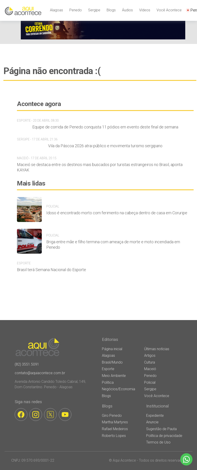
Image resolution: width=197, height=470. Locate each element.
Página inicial (112, 349)
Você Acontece (169, 10)
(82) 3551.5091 (27, 364)
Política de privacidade (164, 436)
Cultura (149, 362)
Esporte (108, 369)
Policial (149, 382)
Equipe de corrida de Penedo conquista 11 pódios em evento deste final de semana (105, 127)
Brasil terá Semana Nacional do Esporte (51, 269)
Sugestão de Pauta (161, 429)
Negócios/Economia (118, 389)
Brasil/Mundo (112, 362)
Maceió (150, 369)
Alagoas (56, 10)
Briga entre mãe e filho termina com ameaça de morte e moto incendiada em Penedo (113, 244)
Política (108, 382)
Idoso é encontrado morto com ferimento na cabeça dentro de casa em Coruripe (116, 212)
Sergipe (94, 10)
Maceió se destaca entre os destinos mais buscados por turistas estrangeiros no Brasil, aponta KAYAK (100, 167)
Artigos (149, 355)
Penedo (75, 10)
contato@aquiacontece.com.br (40, 373)
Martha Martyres (115, 422)
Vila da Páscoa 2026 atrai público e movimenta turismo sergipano (105, 145)
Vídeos (144, 10)
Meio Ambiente (114, 376)
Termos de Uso (158, 442)
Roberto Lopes (114, 436)
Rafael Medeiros (115, 429)
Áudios (127, 10)
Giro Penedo (112, 415)
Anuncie (152, 422)
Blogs (111, 10)
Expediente (155, 415)
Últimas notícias (156, 349)
